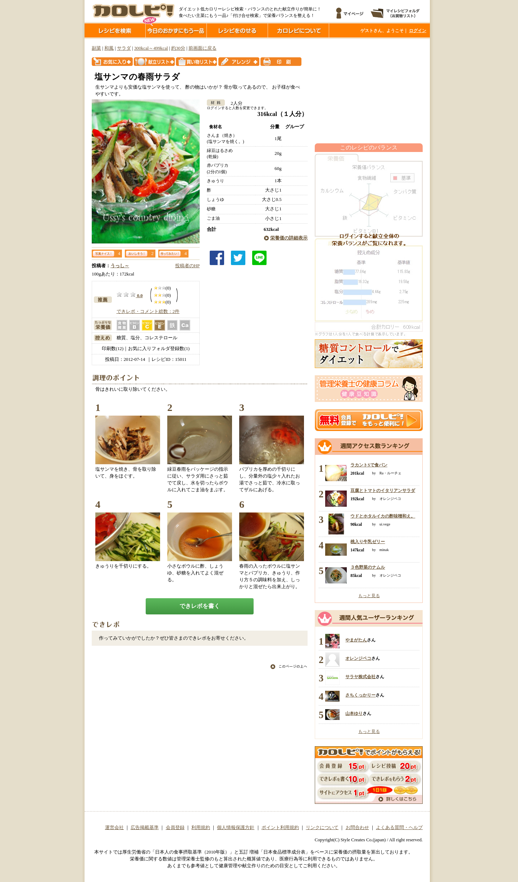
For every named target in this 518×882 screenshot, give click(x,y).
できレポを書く (200, 606)
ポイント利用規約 (280, 827)
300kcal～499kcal (151, 48)
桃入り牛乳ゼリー (367, 542)
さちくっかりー (360, 695)
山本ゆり (354, 713)
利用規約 (200, 827)
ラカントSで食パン (368, 465)
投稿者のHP (187, 265)
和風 (109, 48)
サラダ (124, 48)
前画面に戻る (202, 48)
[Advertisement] (369, 91)
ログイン (417, 30)
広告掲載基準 (145, 827)
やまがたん (356, 640)
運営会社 (114, 827)
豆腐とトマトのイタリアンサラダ (382, 490)
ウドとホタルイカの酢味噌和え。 (382, 516)
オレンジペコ (358, 658)
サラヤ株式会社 (360, 677)
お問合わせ (357, 827)
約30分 (178, 48)
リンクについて (322, 827)
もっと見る (369, 596)
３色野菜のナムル (367, 567)
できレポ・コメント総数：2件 (148, 311)
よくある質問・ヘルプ (399, 827)
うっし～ (119, 265)
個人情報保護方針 (235, 827)
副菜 (96, 48)
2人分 (234, 103)
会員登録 (175, 827)
